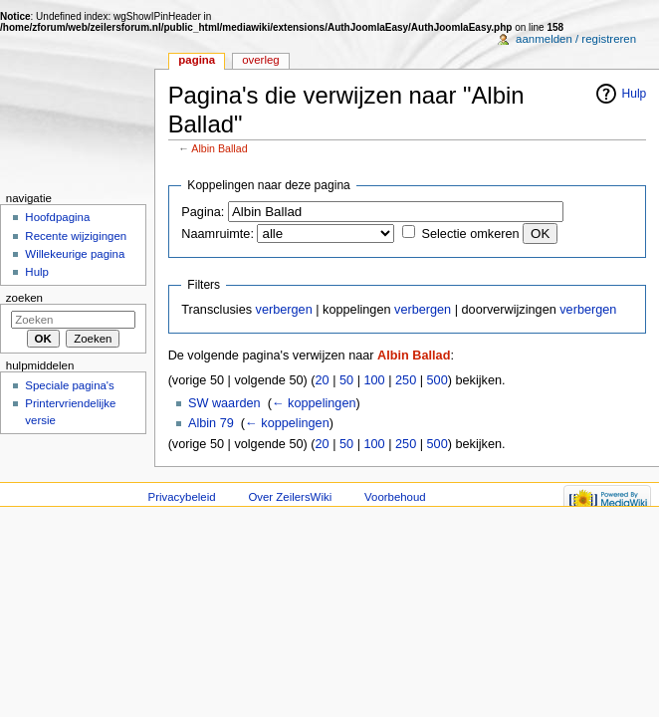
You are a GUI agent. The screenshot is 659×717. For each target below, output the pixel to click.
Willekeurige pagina (74, 254)
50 (346, 380)
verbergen (284, 310)
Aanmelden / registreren (576, 39)
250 (405, 380)
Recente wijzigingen (75, 236)
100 (373, 380)
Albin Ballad (219, 148)
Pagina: (202, 212)
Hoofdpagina (57, 217)
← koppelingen (314, 403)
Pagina (196, 60)
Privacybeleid (182, 497)
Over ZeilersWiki (289, 497)
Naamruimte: (217, 234)
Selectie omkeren (471, 234)
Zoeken (24, 298)
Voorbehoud (395, 497)
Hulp (634, 94)
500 (437, 380)
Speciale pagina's (69, 385)
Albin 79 (211, 423)
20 (323, 380)
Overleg (261, 60)
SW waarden (224, 403)
